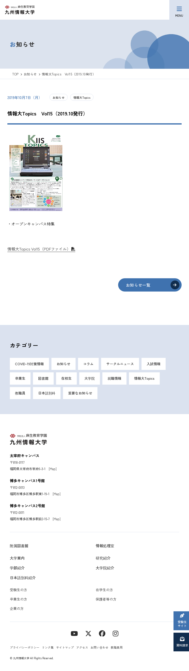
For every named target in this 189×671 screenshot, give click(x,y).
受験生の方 (18, 590)
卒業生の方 (18, 599)
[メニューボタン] (179, 10)
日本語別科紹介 (23, 578)
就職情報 (114, 378)
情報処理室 (105, 546)
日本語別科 (46, 393)
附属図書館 (19, 546)
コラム (88, 364)
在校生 (66, 378)
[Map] (53, 469)
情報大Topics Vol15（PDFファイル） (39, 249)
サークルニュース (120, 364)
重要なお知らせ (80, 393)
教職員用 (117, 648)
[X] (88, 633)
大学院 (89, 378)
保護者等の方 (106, 599)
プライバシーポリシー (24, 648)
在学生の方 (104, 590)
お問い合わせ (99, 648)
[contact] (102, 633)
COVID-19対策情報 (29, 364)
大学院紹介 (105, 568)
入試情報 (153, 364)
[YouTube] (74, 633)
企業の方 (17, 608)
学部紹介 (17, 568)
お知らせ (58, 97)
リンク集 (48, 648)
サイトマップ (65, 648)
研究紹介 (103, 558)
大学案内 (17, 558)
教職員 (20, 393)
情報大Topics (81, 97)
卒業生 (20, 378)
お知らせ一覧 (138, 285)
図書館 (43, 378)
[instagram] (115, 633)
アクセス (82, 648)
